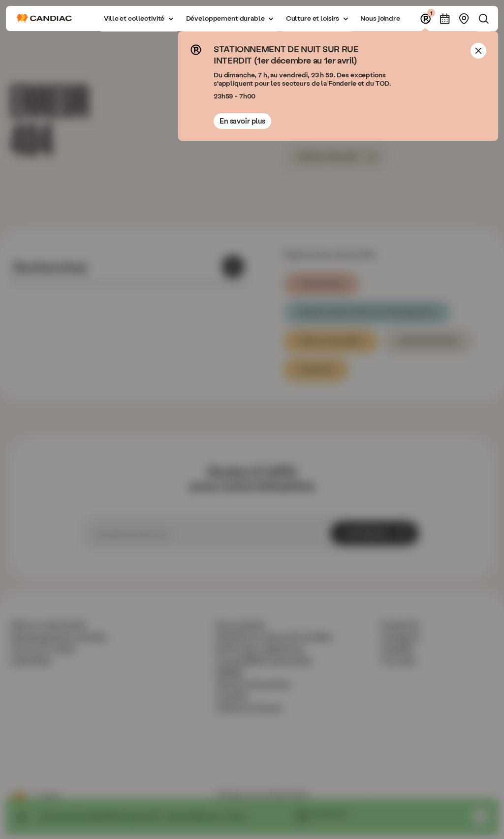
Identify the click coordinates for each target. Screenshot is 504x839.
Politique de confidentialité (262, 794)
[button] (139, 18)
